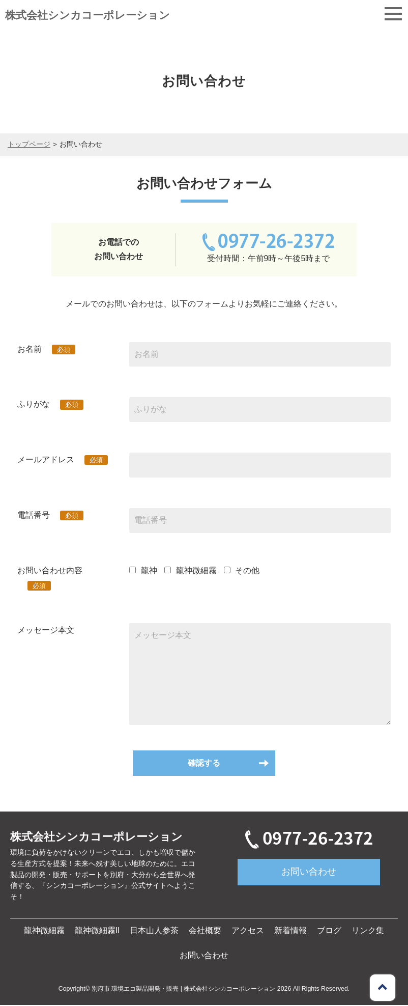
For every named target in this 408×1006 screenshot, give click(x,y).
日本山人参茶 (154, 931)
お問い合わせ (308, 873)
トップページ (29, 144)
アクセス (247, 931)
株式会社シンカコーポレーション (87, 15)
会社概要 (205, 931)
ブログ (329, 931)
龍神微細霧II (97, 931)
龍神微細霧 (44, 931)
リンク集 (368, 931)
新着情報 (290, 931)
